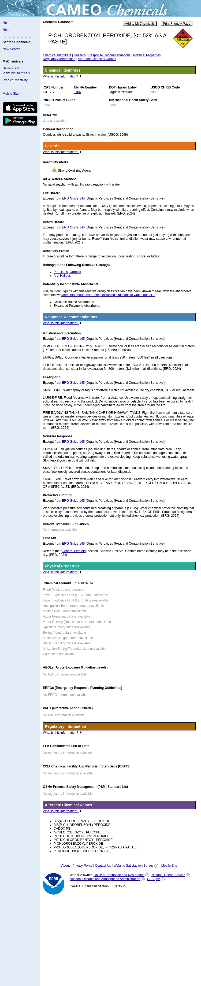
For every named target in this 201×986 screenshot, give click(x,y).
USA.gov (153, 879)
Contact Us (103, 865)
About (65, 865)
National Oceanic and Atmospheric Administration (105, 879)
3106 (77, 92)
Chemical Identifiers (57, 55)
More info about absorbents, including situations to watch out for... (108, 295)
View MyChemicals (16, 73)
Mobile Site (10, 93)
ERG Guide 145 (73, 198)
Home (7, 23)
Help (6, 30)
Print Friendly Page (176, 23)
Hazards (80, 55)
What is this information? (61, 76)
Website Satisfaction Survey (134, 865)
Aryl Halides (62, 276)
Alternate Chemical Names (97, 59)
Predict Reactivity (15, 80)
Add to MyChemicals (140, 23)
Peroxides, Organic (67, 272)
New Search (11, 49)
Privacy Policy (82, 865)
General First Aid (73, 551)
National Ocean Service (168, 875)
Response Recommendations (109, 55)
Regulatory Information (59, 59)
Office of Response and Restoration (119, 875)
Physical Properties (147, 55)
